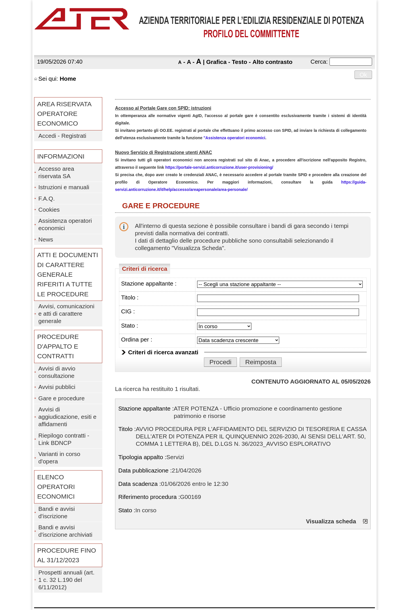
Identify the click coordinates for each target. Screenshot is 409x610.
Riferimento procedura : (149, 497)
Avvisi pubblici (56, 387)
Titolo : (130, 297)
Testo (239, 62)
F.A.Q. (46, 198)
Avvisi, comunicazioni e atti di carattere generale (66, 313)
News (45, 239)
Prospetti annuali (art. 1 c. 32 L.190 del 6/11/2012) (66, 579)
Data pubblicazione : (145, 470)
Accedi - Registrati (62, 135)
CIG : (128, 311)
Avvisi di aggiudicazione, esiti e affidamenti (67, 416)
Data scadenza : (139, 483)
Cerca (318, 61)
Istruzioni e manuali (63, 187)
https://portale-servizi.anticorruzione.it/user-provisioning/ (219, 167)
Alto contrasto (273, 62)
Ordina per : (136, 339)
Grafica (216, 62)
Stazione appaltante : (148, 283)
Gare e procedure (61, 398)
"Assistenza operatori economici (234, 138)
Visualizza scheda (331, 521)
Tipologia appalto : (142, 457)
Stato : (129, 325)
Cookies (49, 209)
